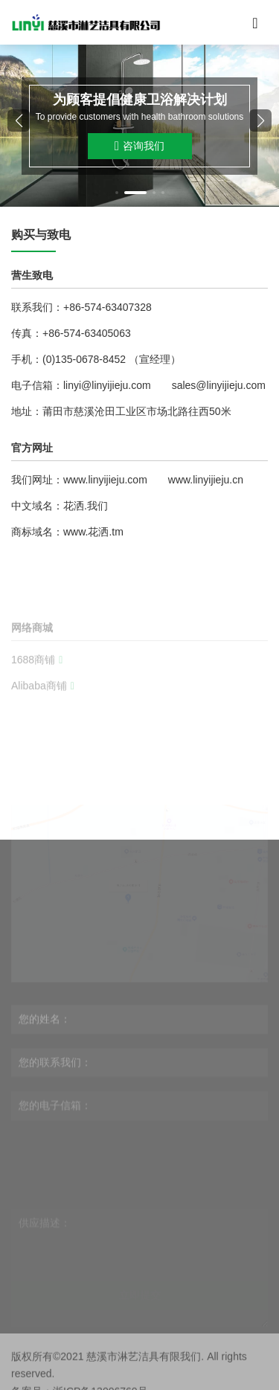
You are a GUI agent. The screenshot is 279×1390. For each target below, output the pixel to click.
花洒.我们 (85, 506)
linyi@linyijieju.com (107, 385)
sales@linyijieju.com (219, 385)
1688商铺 (36, 690)
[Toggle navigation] (255, 22)
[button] (116, 192)
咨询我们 (139, 146)
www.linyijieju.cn (205, 480)
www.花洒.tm (93, 532)
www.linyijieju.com (105, 480)
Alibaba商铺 (42, 716)
